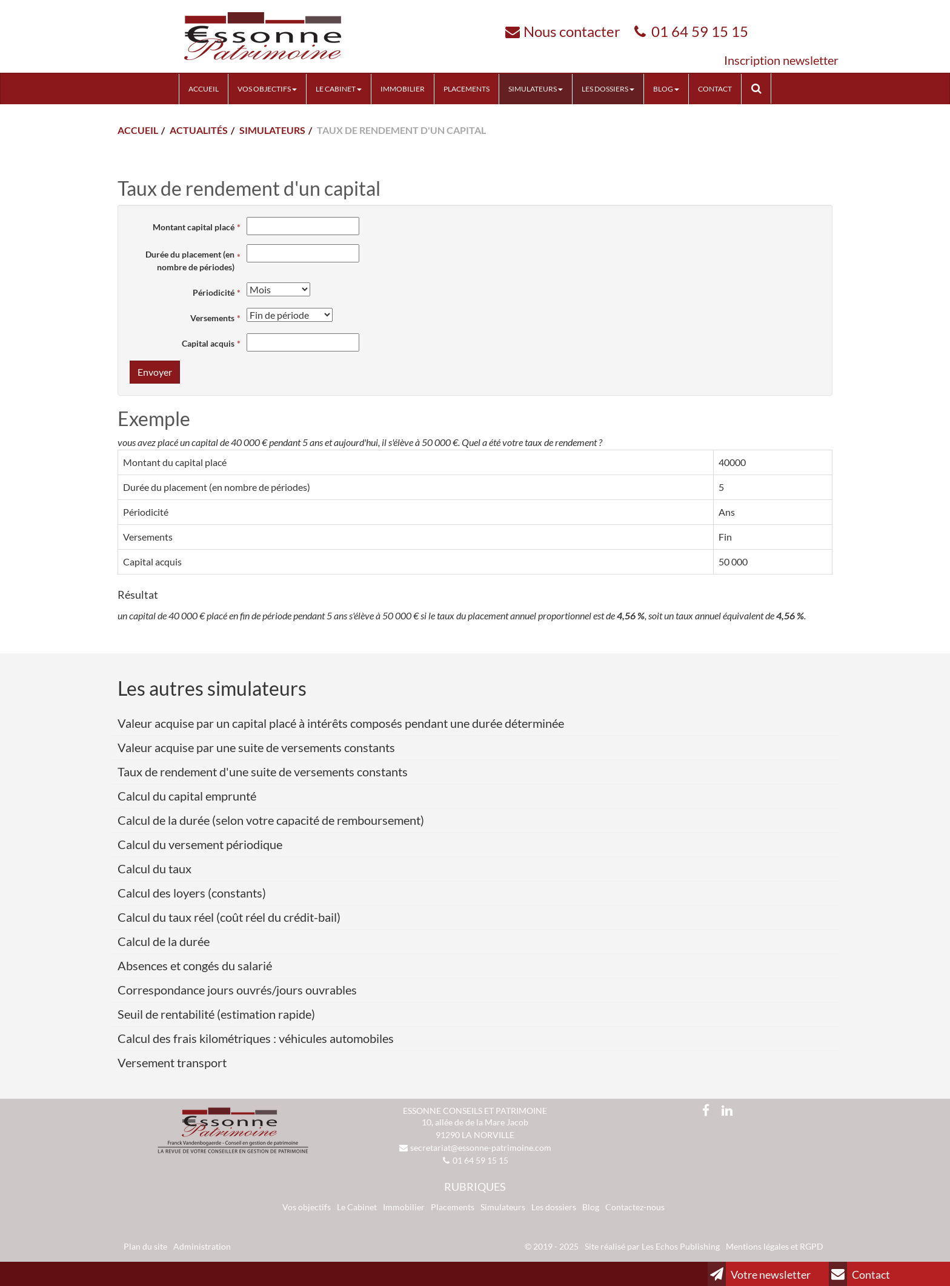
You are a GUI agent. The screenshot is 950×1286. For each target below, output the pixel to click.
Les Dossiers (608, 88)
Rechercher (761, 88)
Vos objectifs (267, 88)
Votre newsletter (759, 1274)
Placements (466, 88)
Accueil (203, 88)
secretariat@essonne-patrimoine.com (480, 1147)
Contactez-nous (635, 1207)
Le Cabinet (357, 1207)
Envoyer (155, 372)
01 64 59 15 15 (699, 31)
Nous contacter (571, 31)
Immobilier (402, 88)
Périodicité (213, 292)
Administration (202, 1246)
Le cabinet (339, 88)
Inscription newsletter (781, 60)
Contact (715, 88)
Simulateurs (535, 88)
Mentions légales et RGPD (774, 1246)
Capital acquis (208, 343)
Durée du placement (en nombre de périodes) (189, 260)
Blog (666, 88)
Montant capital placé (193, 227)
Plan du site (145, 1246)
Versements (212, 318)
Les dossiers (553, 1207)
